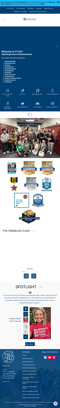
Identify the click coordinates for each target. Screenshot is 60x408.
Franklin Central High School (31, 397)
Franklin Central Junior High (30, 394)
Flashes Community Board (38, 11)
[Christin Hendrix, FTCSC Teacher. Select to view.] (18, 320)
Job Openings (20, 8)
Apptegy (33, 405)
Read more (30, 268)
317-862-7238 (9, 378)
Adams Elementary (27, 361)
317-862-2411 (11, 375)
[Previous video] (26, 275)
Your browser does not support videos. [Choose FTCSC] (30, 37)
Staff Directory (49, 8)
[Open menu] (4, 20)
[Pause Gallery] (57, 46)
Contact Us (6, 381)
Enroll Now (10, 8)
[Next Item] (25, 336)
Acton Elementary (27, 358)
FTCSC (24, 355)
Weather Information (20, 11)
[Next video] (33, 275)
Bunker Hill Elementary (29, 368)
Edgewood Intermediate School (29, 387)
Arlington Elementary (28, 364)
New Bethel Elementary (29, 371)
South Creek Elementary (29, 374)
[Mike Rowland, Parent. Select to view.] (25, 326)
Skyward (39, 8)
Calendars (30, 8)
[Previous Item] (25, 314)
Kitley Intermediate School (30, 391)
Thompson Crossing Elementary (28, 377)
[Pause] (25, 309)
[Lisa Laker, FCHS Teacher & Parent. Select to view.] (25, 332)
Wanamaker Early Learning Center (30, 382)
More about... (30, 344)
